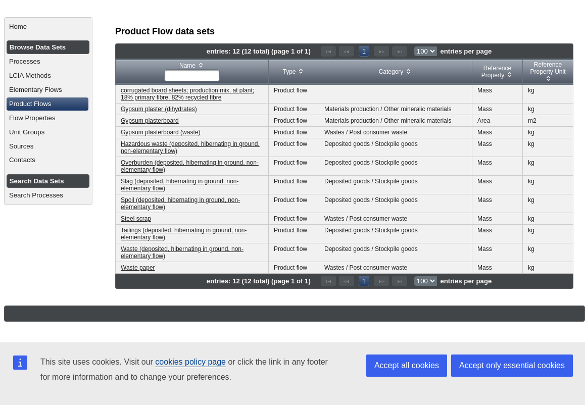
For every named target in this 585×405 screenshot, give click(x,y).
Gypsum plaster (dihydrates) (159, 109)
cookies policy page (190, 362)
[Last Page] (399, 51)
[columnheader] (192, 72)
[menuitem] (48, 26)
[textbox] (192, 75)
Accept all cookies (406, 365)
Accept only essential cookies (512, 365)
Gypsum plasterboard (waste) (160, 132)
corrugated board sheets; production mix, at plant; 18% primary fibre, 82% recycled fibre (187, 94)
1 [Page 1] (364, 51)
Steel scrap (136, 218)
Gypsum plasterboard (150, 120)
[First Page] (328, 51)
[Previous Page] (346, 51)
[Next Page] (381, 51)
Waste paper (138, 267)
